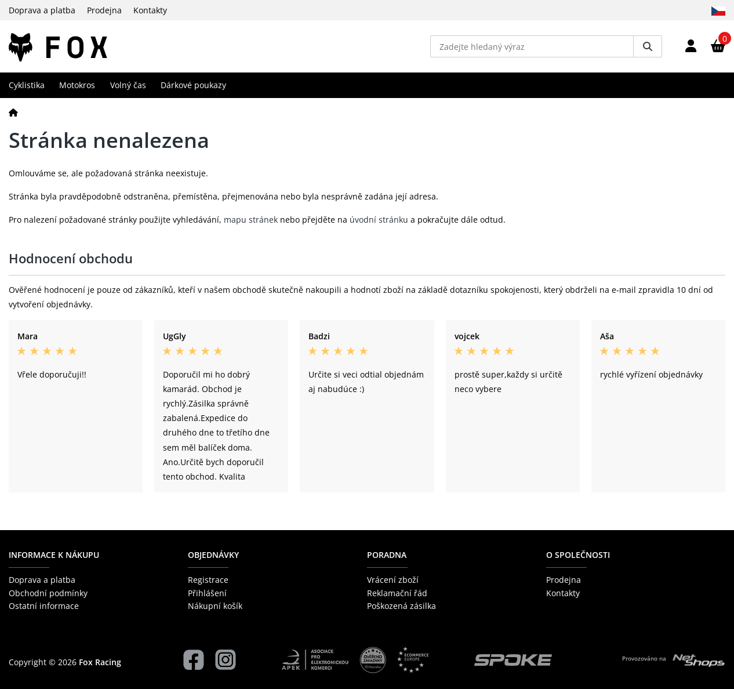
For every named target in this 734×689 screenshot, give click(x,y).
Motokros (77, 84)
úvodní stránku (379, 219)
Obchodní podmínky (48, 593)
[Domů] (13, 112)
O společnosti (578, 554)
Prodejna (104, 10)
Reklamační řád (397, 593)
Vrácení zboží (393, 579)
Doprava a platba (42, 10)
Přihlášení (207, 593)
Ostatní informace (44, 605)
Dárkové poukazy (193, 84)
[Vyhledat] (647, 46)
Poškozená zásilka (401, 605)
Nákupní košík (215, 605)
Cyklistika (27, 84)
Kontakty (150, 10)
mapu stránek (251, 219)
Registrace (208, 579)
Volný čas (128, 84)
